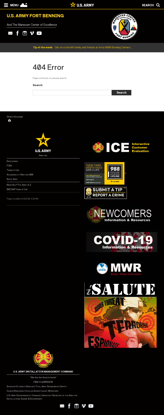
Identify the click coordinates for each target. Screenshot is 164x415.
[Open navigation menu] (10, 4)
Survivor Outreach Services (20, 386)
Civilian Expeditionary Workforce (41, 391)
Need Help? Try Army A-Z (19, 185)
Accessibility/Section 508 (20, 174)
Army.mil (43, 155)
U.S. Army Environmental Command (24, 395)
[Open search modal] (152, 4)
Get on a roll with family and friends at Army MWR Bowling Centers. (82, 47)
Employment (12, 161)
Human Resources (15, 391)
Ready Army (12, 179)
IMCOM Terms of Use (17, 189)
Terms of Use (13, 170)
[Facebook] (9, 121)
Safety (63, 386)
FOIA (9, 165)
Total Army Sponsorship (47, 386)
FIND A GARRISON (43, 382)
